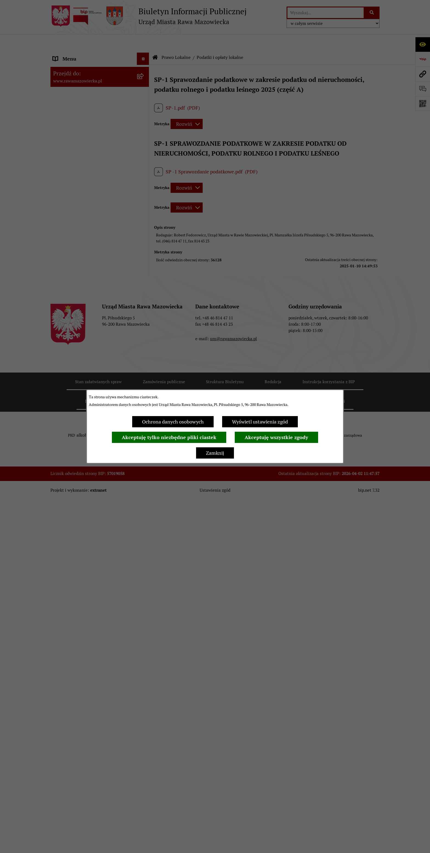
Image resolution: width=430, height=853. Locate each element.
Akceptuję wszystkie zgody (276, 437)
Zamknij (215, 453)
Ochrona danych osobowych (173, 422)
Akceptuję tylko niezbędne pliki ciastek (169, 437)
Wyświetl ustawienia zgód (260, 422)
